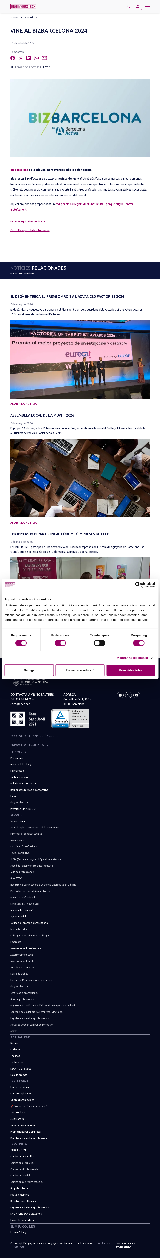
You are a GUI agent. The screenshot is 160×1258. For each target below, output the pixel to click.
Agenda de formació (21, 910)
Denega (29, 670)
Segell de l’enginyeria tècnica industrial (31, 865)
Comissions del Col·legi (22, 1156)
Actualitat (16, 17)
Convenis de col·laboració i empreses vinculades (36, 1012)
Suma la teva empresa (22, 1125)
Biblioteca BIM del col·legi (24, 903)
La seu (13, 796)
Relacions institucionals (23, 783)
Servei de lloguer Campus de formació (31, 1024)
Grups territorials (19, 1188)
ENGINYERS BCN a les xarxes (26, 1213)
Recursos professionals (23, 897)
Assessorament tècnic (22, 954)
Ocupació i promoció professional (29, 923)
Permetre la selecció (80, 670)
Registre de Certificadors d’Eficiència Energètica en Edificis (43, 884)
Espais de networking (22, 1220)
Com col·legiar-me (20, 1093)
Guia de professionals (22, 872)
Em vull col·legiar (19, 1087)
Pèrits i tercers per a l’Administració (30, 891)
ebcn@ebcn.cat (20, 704)
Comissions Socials (20, 1175)
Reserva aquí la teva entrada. (27, 221)
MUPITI (14, 1031)
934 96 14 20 (23, 699)
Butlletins (15, 1049)
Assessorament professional (26, 948)
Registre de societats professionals (29, 1018)
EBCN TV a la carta (20, 1068)
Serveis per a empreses (23, 967)
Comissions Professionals (24, 1169)
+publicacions (17, 1062)
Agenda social (18, 916)
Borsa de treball (19, 929)
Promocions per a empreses (25, 1131)
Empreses (15, 942)
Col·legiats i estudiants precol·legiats (30, 935)
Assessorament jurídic (22, 961)
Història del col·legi (21, 764)
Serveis (16, 815)
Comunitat (19, 1144)
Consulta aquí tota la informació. (30, 230)
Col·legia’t (19, 1081)
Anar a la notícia (23, 403)
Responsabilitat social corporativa (29, 790)
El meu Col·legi (23, 1226)
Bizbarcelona (19, 169)
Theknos (15, 1056)
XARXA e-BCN (18, 1150)
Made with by (125, 1245)
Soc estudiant (17, 1112)
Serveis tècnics (18, 821)
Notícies (32, 17)
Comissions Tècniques (22, 1163)
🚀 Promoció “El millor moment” (28, 1106)
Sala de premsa (18, 1075)
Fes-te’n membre (19, 1194)
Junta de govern (19, 777)
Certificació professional (24, 846)
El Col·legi (19, 752)
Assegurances (17, 840)
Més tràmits (17, 1119)
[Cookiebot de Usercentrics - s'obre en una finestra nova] (138, 585)
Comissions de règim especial (26, 1182)
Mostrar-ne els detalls (132, 657)
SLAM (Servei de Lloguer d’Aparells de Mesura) (36, 859)
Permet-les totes (130, 670)
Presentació (17, 758)
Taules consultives (20, 853)
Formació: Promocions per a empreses (31, 980)
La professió (17, 770)
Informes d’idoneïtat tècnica (26, 834)
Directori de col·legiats (23, 1201)
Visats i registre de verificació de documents (34, 827)
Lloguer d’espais (19, 802)
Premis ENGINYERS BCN (23, 809)
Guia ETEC (16, 878)
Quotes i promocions (22, 1100)
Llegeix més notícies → (23, 273)
